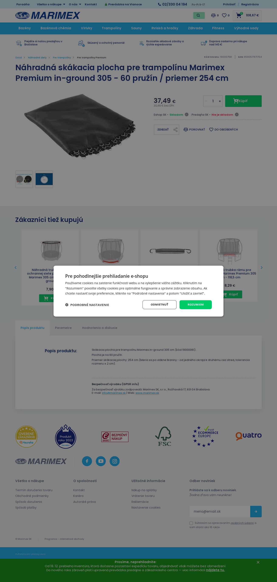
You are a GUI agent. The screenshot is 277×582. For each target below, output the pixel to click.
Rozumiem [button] (195, 304)
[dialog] (138, 291)
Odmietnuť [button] (157, 304)
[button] (87, 305)
